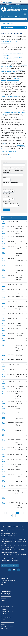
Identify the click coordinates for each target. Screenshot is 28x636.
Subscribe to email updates (9, 565)
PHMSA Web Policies (6, 596)
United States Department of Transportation (12, 4)
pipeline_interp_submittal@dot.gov (10, 96)
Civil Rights (3, 613)
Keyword (5, 162)
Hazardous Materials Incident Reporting (13, 57)
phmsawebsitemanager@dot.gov (10, 560)
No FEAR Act (4, 620)
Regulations (10, 23)
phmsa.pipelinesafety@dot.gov (11, 547)
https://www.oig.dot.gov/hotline (9, 556)
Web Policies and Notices (7, 626)
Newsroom (18, 16)
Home (4, 23)
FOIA (2, 615)
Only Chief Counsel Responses (11, 203)
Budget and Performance (7, 611)
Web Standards (4, 628)
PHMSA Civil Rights (5, 593)
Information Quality (6, 617)
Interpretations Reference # (10, 182)
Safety (2, 585)
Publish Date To (7, 196)
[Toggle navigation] (25, 14)
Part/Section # (7, 172)
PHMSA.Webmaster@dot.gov (9, 151)
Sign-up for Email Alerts (7, 16)
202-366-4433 (5, 537)
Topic (4, 177)
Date (9, 218)
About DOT (4, 609)
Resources (3, 582)
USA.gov (3, 624)
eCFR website (20, 145)
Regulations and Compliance (8, 580)
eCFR (4, 143)
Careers (3, 600)
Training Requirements (8, 58)
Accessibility (4, 598)
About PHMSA (4, 578)
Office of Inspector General (7, 622)
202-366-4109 (22, 539)
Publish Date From (8, 189)
